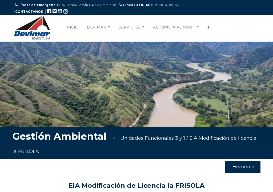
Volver (243, 167)
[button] (208, 28)
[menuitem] (71, 28)
